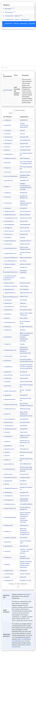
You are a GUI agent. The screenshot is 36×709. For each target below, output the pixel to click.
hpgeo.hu (7, 150)
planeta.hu (7, 327)
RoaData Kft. (24, 193)
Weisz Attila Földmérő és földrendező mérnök (26, 414)
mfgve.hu (7, 564)
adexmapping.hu (9, 224)
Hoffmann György (25, 409)
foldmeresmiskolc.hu (10, 404)
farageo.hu (7, 344)
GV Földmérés (24, 289)
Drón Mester (23, 306)
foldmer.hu (7, 531)
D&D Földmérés (25, 158)
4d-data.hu (7, 208)
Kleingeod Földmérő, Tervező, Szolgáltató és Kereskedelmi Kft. (26, 366)
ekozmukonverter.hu (10, 477)
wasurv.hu (7, 414)
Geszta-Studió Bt (25, 147)
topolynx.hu (8, 143)
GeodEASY (23, 481)
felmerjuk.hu (8, 300)
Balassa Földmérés (26, 258)
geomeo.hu (7, 360)
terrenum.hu (8, 378)
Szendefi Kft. (24, 429)
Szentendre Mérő (25, 150)
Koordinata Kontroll (26, 218)
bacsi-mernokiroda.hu (11, 176)
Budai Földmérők (25, 215)
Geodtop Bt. (23, 372)
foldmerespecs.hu (10, 409)
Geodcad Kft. (24, 395)
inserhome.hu (8, 356)
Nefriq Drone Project (26, 452)
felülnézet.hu (8, 310)
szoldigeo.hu (8, 228)
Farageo (22, 344)
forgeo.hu (7, 186)
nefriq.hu (7, 452)
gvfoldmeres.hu (9, 289)
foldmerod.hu (8, 525)
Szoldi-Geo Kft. (24, 228)
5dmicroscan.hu (9, 283)
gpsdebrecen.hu (9, 449)
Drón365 (22, 237)
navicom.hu (7, 172)
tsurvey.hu (7, 134)
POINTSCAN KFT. (25, 244)
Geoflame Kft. (24, 492)
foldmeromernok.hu (10, 429)
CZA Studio (23, 300)
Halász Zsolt (24, 296)
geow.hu (7, 455)
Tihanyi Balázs (24, 286)
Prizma (22, 446)
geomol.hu (7, 542)
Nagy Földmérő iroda (26, 293)
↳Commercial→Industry (13, 16)
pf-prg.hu (7, 432)
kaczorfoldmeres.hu (10, 248)
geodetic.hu (8, 267)
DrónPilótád (23, 426)
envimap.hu (7, 130)
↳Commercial (10, 12)
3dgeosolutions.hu (10, 508)
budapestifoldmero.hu (11, 488)
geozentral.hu (8, 422)
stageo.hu (7, 460)
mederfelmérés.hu (10, 241)
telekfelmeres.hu (9, 504)
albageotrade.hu (9, 211)
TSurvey (22, 134)
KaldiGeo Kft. (24, 234)
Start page (9, 9)
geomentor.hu (8, 180)
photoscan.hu (8, 474)
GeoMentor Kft (24, 180)
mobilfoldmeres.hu (10, 350)
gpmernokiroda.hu (9, 399)
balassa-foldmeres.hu (11, 258)
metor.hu (7, 318)
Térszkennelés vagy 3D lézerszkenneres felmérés (26, 469)
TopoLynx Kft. (24, 143)
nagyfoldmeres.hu (9, 293)
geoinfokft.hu (8, 546)
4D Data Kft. (23, 208)
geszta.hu (7, 147)
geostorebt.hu (8, 221)
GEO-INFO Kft (24, 546)
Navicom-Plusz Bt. (25, 172)
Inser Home (23, 356)
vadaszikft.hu (8, 436)
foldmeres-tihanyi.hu (10, 286)
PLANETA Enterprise (26, 327)
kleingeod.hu (8, 367)
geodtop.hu (7, 372)
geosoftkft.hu (8, 375)
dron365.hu (7, 237)
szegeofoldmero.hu (10, 253)
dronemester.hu (9, 306)
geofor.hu (7, 441)
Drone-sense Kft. (25, 231)
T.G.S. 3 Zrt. (23, 484)
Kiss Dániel (23, 261)
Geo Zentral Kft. (25, 422)
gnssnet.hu (7, 125)
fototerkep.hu (8, 140)
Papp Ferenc (23, 432)
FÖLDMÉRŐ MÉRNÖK (26, 504)
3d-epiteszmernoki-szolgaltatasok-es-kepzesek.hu (10, 278)
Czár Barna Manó (25, 477)
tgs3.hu (6, 484)
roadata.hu (7, 193)
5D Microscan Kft (25, 283)
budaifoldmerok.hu (10, 215)
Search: (11, 113)
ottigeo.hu (7, 168)
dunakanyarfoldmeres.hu (10, 272)
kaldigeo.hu (8, 330)
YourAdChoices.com (18, 641)
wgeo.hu (7, 577)
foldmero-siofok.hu (10, 538)
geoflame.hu (8, 492)
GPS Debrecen (24, 449)
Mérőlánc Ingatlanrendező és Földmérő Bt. (26, 203)
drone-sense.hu (9, 231)
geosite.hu (7, 197)
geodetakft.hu (8, 154)
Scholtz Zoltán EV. (25, 264)
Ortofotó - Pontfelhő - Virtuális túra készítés (26, 551)
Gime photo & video (26, 310)
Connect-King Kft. (25, 574)
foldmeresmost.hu (10, 158)
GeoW (22, 455)
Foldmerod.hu (24, 525)
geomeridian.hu (9, 464)
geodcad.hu (7, 395)
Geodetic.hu (23, 267)
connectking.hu (9, 574)
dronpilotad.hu (8, 426)
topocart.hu (7, 314)
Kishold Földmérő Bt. (26, 381)
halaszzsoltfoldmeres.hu (10, 297)
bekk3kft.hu (8, 337)
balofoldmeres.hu (9, 322)
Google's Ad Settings (22, 639)
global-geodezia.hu (10, 391)
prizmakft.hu (8, 446)
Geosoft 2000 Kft (25, 375)
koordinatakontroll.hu (11, 218)
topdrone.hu (8, 303)
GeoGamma (23, 570)
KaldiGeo (22, 330)
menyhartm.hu (8, 580)
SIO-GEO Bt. (23, 538)
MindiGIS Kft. (24, 120)
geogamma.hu (8, 570)
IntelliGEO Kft (24, 419)
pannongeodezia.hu (10, 517)
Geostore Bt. (24, 221)
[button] (17, 117)
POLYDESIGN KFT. (25, 140)
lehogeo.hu (7, 557)
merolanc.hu (8, 203)
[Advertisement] (17, 47)
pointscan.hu (8, 244)
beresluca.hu (8, 234)
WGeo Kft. (23, 577)
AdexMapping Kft (25, 224)
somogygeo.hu (8, 500)
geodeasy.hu (8, 481)
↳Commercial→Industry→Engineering (17, 19)
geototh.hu (7, 386)
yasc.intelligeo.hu (9, 419)
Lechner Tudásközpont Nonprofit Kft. (24, 125)
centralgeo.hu (8, 496)
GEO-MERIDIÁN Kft (25, 464)
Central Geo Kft (24, 496)
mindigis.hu (7, 120)
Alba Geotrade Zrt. (25, 211)
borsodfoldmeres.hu (10, 261)
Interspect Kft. (24, 137)
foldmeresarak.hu (9, 264)
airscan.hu (7, 551)
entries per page (20, 110)
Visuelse (22, 278)
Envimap (22, 130)
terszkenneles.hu (9, 469)
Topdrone (23, 303)
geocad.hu (7, 163)
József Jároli (26, 594)
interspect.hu (8, 137)
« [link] (12, 586)
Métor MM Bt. (24, 318)
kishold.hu (7, 381)
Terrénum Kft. (24, 378)
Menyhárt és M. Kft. (25, 580)
